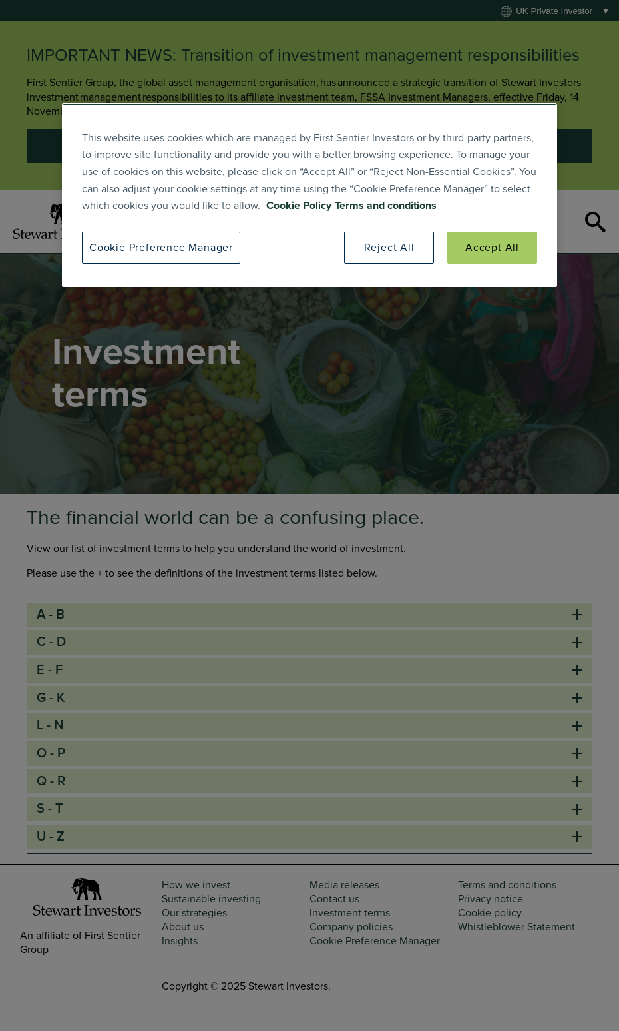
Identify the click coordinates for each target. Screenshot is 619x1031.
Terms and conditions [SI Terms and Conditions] (386, 205)
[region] (309, 195)
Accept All (492, 247)
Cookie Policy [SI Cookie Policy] (298, 205)
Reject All (389, 247)
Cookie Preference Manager (161, 247)
